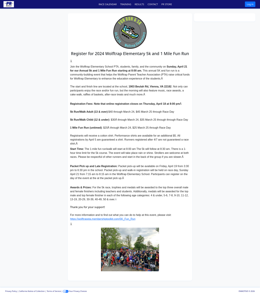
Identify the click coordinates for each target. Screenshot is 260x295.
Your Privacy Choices (75, 291)
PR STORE (166, 4)
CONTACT (153, 4)
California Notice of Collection (32, 291)
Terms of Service (54, 291)
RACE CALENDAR (108, 4)
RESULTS (139, 4)
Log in (250, 4)
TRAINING (125, 4)
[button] (13, 4)
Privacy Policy (11, 291)
